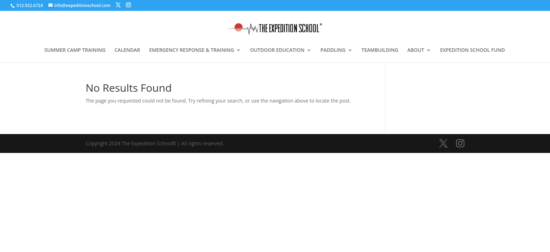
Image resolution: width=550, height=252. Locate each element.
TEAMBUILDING (380, 50)
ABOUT (415, 50)
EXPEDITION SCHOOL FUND (472, 50)
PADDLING (333, 50)
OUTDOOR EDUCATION (277, 50)
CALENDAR (127, 50)
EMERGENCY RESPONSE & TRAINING (191, 50)
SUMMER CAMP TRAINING (75, 50)
